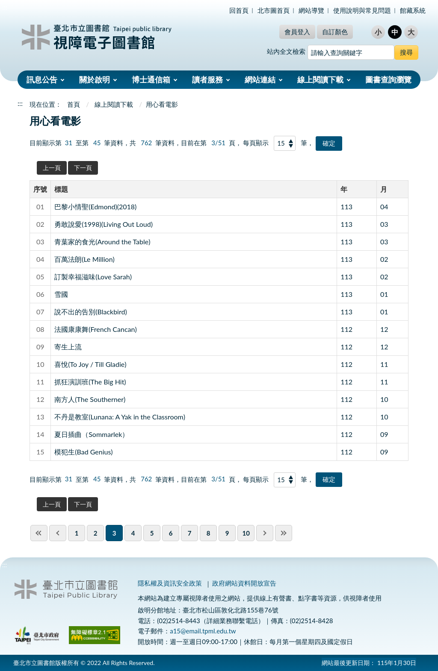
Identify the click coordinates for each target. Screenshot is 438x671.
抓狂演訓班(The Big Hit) (90, 382)
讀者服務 (207, 79)
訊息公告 (42, 79)
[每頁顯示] (285, 143)
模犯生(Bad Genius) (83, 452)
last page (283, 533)
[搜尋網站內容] (351, 52)
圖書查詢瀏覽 (388, 79)
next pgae (264, 533)
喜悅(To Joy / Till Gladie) (90, 364)
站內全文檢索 (286, 51)
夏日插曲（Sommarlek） (91, 434)
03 (384, 224)
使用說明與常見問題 (362, 10)
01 (384, 294)
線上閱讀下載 (320, 79)
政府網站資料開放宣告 (244, 583)
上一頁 (52, 167)
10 (384, 399)
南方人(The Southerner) (89, 399)
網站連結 (260, 79)
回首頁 (239, 10)
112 (346, 329)
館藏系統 (413, 10)
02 (384, 259)
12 (384, 329)
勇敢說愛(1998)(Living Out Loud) (103, 224)
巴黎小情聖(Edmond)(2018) (95, 206)
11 (384, 364)
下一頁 (83, 167)
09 (384, 434)
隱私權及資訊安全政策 (170, 583)
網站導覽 (311, 10)
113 (346, 206)
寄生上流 (68, 347)
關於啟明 (94, 79)
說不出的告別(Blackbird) (90, 312)
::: (4, 7)
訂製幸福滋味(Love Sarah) (93, 277)
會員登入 (297, 31)
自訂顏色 (335, 31)
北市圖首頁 (273, 10)
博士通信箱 (151, 79)
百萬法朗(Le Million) (84, 259)
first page (38, 533)
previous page (57, 533)
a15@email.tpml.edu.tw (203, 631)
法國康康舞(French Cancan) (95, 329)
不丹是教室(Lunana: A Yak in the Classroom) (119, 417)
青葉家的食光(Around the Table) (102, 241)
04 (384, 206)
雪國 (61, 294)
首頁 (73, 104)
